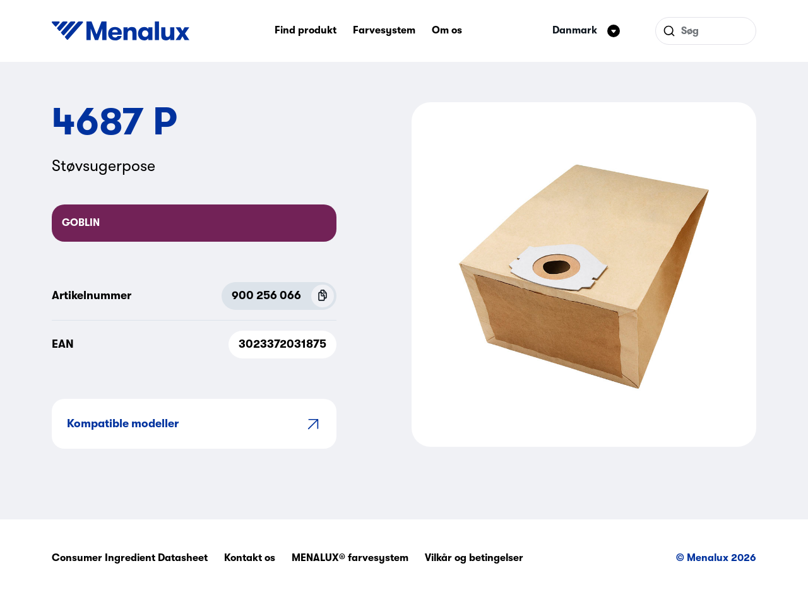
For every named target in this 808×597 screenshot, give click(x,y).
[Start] (120, 30)
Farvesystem (384, 30)
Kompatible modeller (194, 423)
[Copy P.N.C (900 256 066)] (322, 296)
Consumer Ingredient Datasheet (130, 558)
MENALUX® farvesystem (350, 558)
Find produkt (305, 30)
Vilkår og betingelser (474, 558)
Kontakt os (249, 558)
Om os (447, 30)
